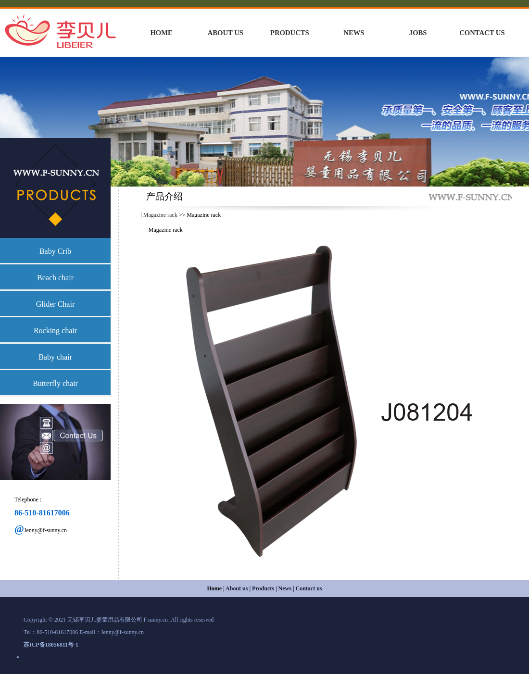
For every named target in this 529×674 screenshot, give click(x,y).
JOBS (418, 33)
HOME (161, 33)
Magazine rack (160, 215)
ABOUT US (225, 33)
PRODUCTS (289, 33)
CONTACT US (481, 33)
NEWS (353, 33)
